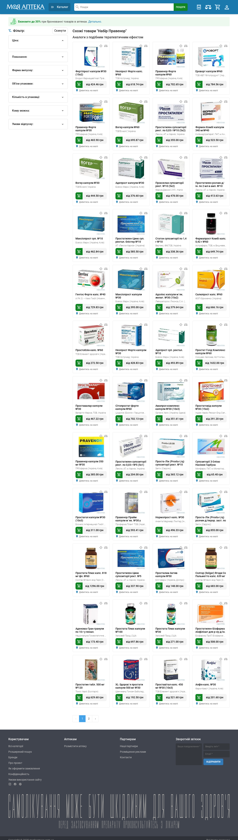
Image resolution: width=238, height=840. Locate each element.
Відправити (213, 757)
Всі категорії (15, 742)
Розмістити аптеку (75, 742)
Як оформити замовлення (24, 764)
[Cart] (217, 7)
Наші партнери (129, 742)
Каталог (59, 7)
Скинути (60, 30)
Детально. (95, 21)
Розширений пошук (20, 748)
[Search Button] (181, 7)
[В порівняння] (105, 45)
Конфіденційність (18, 770)
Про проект (15, 759)
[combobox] (124, 7)
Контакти (126, 753)
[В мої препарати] (100, 45)
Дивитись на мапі (88, 89)
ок (17, 55)
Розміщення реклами (133, 748)
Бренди (12, 753)
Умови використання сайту (25, 775)
